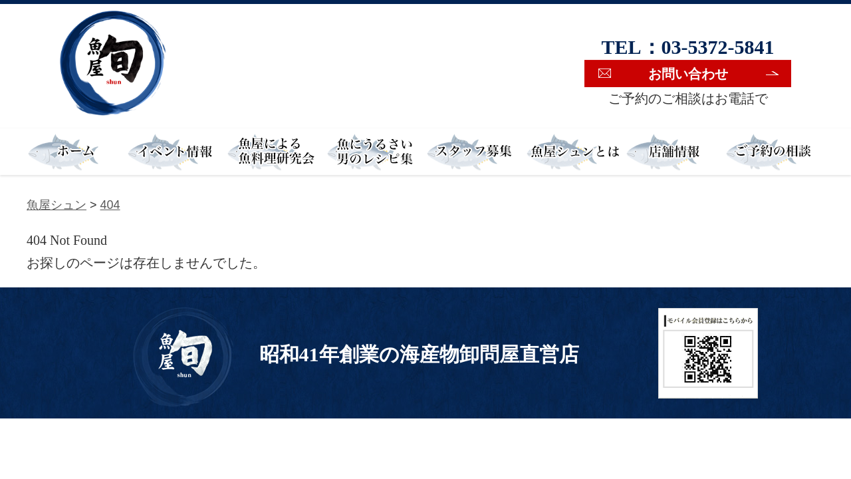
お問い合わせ (688, 74)
